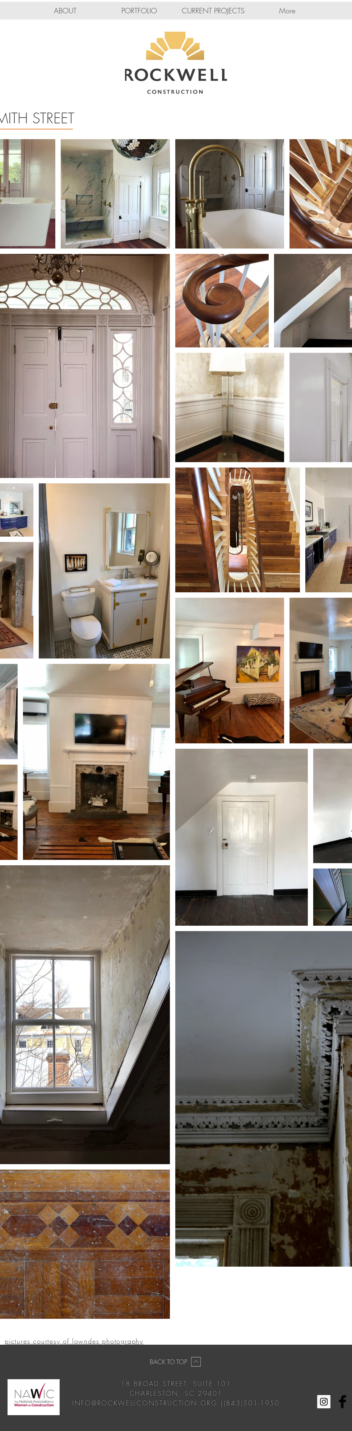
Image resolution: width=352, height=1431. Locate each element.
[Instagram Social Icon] (323, 1401)
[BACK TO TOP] (176, 1361)
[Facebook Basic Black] (342, 1401)
